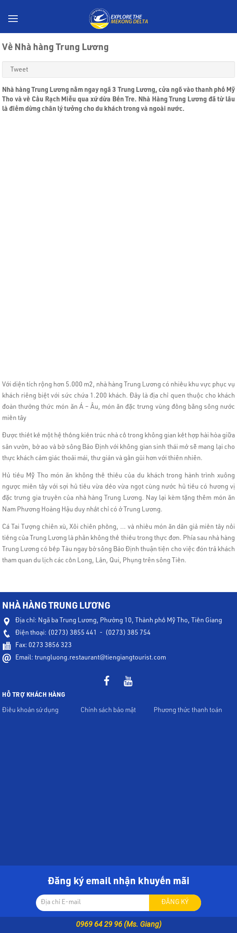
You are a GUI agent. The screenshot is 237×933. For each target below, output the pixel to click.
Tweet (19, 70)
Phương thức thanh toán (188, 711)
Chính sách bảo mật (108, 711)
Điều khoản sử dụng (30, 711)
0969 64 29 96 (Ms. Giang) (118, 924)
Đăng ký (175, 902)
